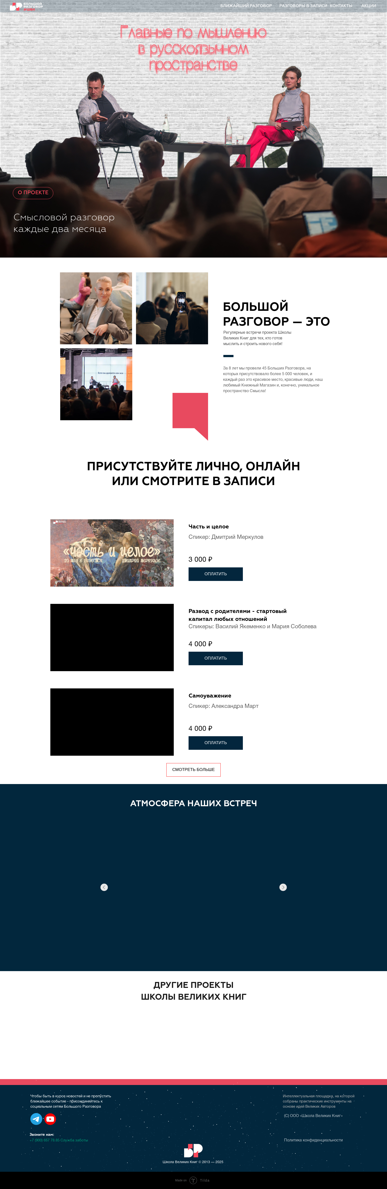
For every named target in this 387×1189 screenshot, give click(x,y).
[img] (197, 1028)
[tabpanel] (193, 647)
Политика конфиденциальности (313, 1140)
